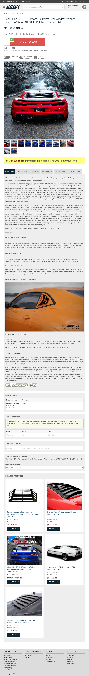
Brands (48, 655)
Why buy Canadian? (10, 663)
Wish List (69, 659)
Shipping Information (10, 659)
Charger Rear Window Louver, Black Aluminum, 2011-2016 (61, 513)
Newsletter (70, 661)
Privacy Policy (8, 668)
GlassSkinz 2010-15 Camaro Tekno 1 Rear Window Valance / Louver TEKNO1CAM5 (22, 569)
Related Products (74, 172)
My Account (70, 655)
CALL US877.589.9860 (42, 57)
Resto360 (7, 655)
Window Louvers (21, 13)
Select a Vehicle (14, 160)
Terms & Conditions (10, 670)
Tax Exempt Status (9, 661)
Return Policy (8, 657)
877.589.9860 (7, 1)
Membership (70, 663)
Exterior (12, 13)
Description (9, 172)
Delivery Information (10, 665)
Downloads (34, 172)
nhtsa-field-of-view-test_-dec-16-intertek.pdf (13, 406)
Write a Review (27, 50)
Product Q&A (60, 172)
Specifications (47, 172)
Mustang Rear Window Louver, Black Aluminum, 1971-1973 (61, 568)
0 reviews (16, 50)
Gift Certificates (50, 657)
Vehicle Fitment (22, 172)
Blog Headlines (50, 661)
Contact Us (17, 1)
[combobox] (44, 467)
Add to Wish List (40, 50)
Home (5, 13)
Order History (71, 657)
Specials (48, 659)
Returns (27, 657)
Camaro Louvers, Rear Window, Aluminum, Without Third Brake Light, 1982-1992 (22, 514)
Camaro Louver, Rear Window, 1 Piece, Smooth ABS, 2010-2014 (22, 621)
